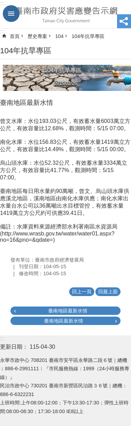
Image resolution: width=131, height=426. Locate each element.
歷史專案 (37, 36)
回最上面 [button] (108, 291)
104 (59, 36)
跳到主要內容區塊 (3, 3)
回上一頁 (82, 291)
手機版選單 (11, 13)
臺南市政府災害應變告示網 (65, 14)
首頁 (15, 36)
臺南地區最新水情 (67, 310)
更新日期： (14, 347)
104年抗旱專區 (88, 36)
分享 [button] (124, 21)
